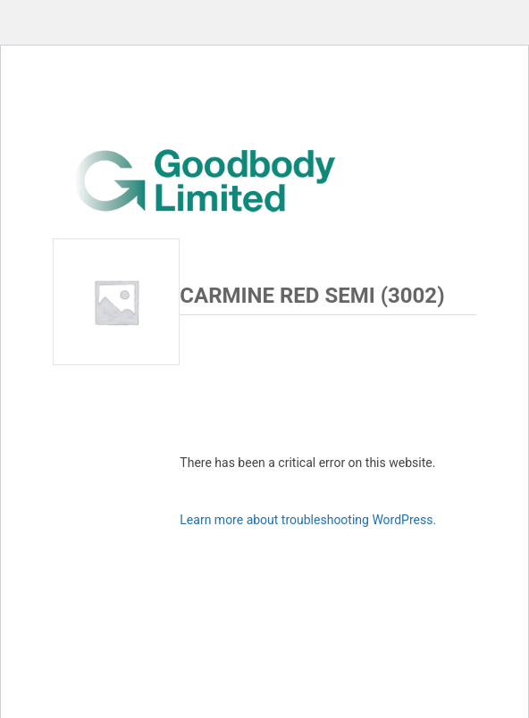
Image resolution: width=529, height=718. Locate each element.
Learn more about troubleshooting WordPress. (308, 520)
